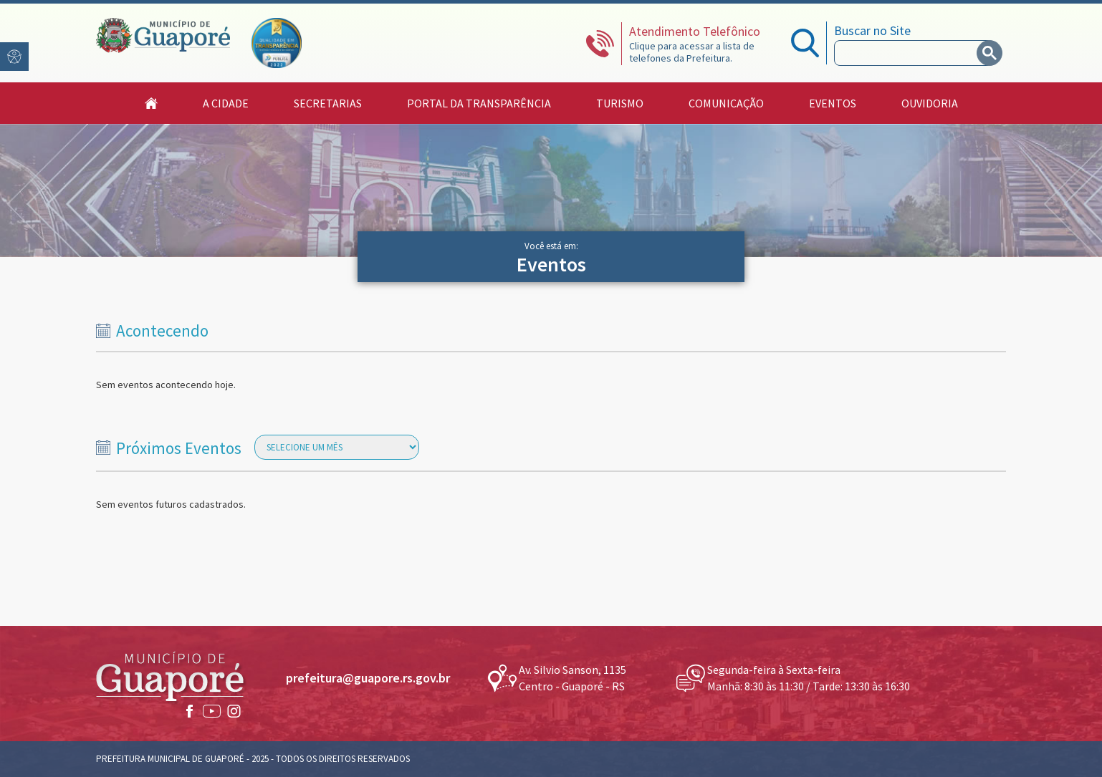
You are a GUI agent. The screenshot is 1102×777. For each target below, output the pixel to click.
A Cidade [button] (226, 103)
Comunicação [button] (726, 103)
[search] (908, 53)
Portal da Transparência (479, 103)
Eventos (832, 103)
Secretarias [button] (328, 103)
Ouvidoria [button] (929, 103)
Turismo (619, 103)
